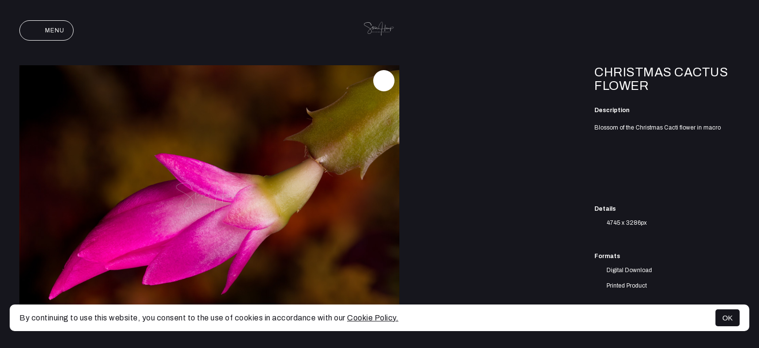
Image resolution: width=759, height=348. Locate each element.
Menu (46, 30)
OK (727, 318)
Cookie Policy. (372, 318)
